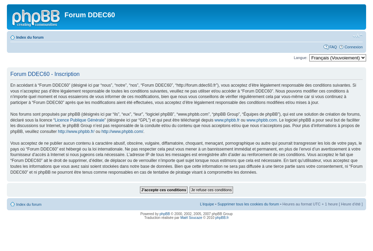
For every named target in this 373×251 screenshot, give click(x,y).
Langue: (301, 58)
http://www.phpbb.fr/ (76, 131)
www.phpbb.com (261, 120)
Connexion (353, 47)
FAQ (333, 47)
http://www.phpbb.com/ (122, 131)
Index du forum (29, 37)
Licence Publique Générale (79, 120)
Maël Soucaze (191, 218)
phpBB (165, 214)
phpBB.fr (222, 218)
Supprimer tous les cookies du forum (248, 204)
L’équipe (207, 204)
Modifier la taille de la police (358, 36)
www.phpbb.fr (227, 120)
